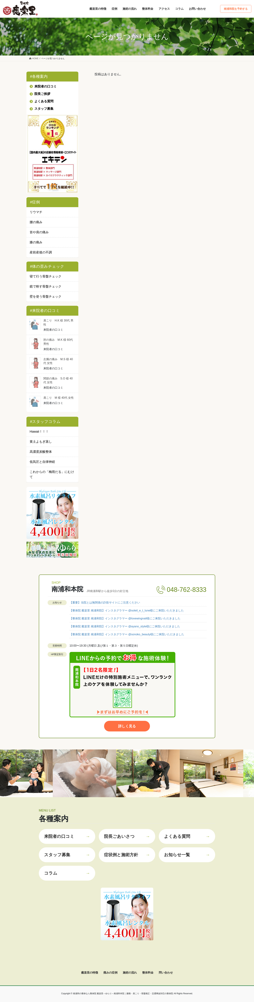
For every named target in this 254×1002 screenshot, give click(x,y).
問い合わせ (166, 972)
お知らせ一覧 (187, 855)
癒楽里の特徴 (89, 972)
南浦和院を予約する (236, 8)
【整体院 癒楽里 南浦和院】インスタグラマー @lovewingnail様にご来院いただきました (124, 618)
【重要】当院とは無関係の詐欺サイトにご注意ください (104, 602)
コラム (67, 873)
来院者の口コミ (67, 836)
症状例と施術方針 (127, 855)
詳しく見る (127, 726)
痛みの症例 (110, 972)
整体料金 (147, 972)
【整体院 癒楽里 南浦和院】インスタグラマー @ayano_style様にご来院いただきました (124, 626)
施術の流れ (130, 972)
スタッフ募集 (67, 855)
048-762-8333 (186, 589)
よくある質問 (187, 836)
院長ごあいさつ (127, 836)
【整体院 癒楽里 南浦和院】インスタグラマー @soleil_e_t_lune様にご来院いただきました (126, 610)
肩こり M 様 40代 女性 (58, 397)
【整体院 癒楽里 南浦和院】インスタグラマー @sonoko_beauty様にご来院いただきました (126, 634)
